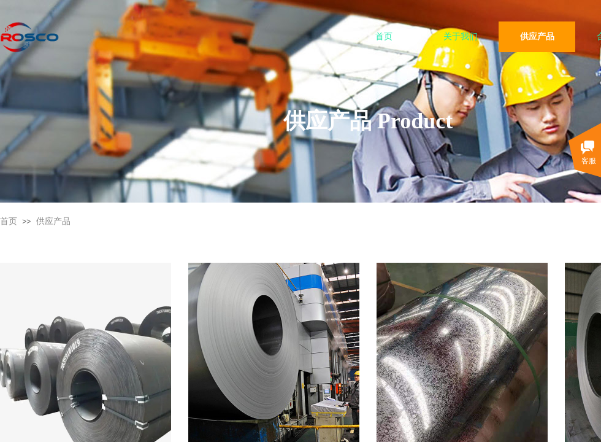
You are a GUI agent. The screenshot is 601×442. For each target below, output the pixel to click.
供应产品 (537, 36)
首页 (383, 36)
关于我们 (460, 36)
